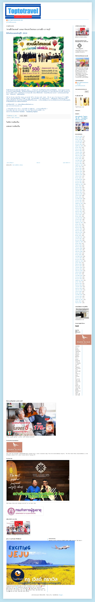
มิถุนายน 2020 (78, 249)
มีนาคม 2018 (78, 293)
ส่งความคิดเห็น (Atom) (18, 165)
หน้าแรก (38, 162)
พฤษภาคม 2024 (78, 174)
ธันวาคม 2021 (78, 221)
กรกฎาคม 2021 (78, 229)
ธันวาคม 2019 (78, 259)
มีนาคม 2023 (78, 197)
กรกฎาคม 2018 (78, 286)
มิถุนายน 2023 (78, 192)
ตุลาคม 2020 (78, 243)
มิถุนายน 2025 (78, 153)
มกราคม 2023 (78, 200)
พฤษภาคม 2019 (78, 270)
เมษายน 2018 (78, 291)
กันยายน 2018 (78, 283)
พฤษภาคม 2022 (78, 213)
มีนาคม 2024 (78, 178)
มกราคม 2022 (78, 219)
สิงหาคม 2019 (78, 266)
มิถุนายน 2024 (78, 173)
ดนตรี (13, 117)
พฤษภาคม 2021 (78, 232)
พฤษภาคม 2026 (78, 136)
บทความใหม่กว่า (10, 162)
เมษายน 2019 (78, 272)
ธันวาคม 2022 (78, 202)
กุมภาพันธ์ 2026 (78, 141)
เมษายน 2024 (78, 176)
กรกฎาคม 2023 (78, 190)
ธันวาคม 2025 (78, 144)
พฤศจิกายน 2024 (79, 165)
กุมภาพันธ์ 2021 (78, 237)
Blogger (61, 595)
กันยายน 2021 (78, 226)
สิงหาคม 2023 (78, 189)
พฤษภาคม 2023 (78, 194)
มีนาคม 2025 (78, 158)
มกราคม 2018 (78, 296)
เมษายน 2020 (78, 253)
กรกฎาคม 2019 (78, 267)
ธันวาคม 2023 (78, 182)
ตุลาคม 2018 (78, 282)
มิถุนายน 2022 (78, 211)
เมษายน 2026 (78, 137)
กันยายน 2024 (78, 168)
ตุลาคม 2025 (78, 147)
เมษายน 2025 (78, 157)
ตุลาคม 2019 (78, 262)
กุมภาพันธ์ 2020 (78, 256)
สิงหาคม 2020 (78, 246)
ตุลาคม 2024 (78, 166)
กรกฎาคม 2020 (78, 248)
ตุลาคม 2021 (78, 224)
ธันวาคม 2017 (78, 298)
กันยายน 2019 (78, 264)
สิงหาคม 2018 (78, 285)
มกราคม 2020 (78, 257)
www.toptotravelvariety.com (15, 20)
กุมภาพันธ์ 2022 (78, 218)
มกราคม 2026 (78, 142)
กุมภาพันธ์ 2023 (78, 198)
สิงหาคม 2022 (78, 208)
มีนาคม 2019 (78, 274)
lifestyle (17, 117)
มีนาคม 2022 (78, 216)
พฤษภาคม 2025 (78, 155)
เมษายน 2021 (78, 234)
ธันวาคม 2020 (78, 240)
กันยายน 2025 (78, 149)
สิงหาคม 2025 (78, 150)
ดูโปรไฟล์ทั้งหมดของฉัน (11, 22)
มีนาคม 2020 (78, 254)
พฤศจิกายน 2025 (79, 145)
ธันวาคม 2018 (78, 278)
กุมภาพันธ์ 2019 (78, 275)
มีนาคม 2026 (78, 139)
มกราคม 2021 (78, 238)
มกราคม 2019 (78, 277)
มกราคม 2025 (78, 161)
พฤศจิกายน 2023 (79, 184)
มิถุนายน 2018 (78, 288)
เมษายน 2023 (78, 195)
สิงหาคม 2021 (78, 227)
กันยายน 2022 (78, 206)
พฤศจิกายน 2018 (79, 280)
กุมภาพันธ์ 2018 (78, 294)
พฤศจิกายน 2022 (79, 203)
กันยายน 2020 (78, 245)
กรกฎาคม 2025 (78, 152)
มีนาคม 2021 (78, 235)
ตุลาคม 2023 (78, 186)
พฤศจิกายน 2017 (79, 299)
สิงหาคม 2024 (78, 169)
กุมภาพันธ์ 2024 (78, 179)
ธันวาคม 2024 (78, 163)
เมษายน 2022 (78, 214)
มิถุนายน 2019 (78, 269)
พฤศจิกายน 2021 (79, 222)
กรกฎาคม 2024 (78, 171)
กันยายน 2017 (78, 302)
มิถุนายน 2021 (78, 230)
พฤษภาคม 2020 (78, 251)
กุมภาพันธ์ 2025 (78, 160)
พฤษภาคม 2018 (78, 290)
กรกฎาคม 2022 (78, 210)
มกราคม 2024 (78, 181)
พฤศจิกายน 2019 (79, 261)
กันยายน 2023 (78, 187)
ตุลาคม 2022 (78, 205)
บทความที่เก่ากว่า (66, 162)
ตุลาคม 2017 (78, 301)
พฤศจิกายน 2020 (79, 241)
